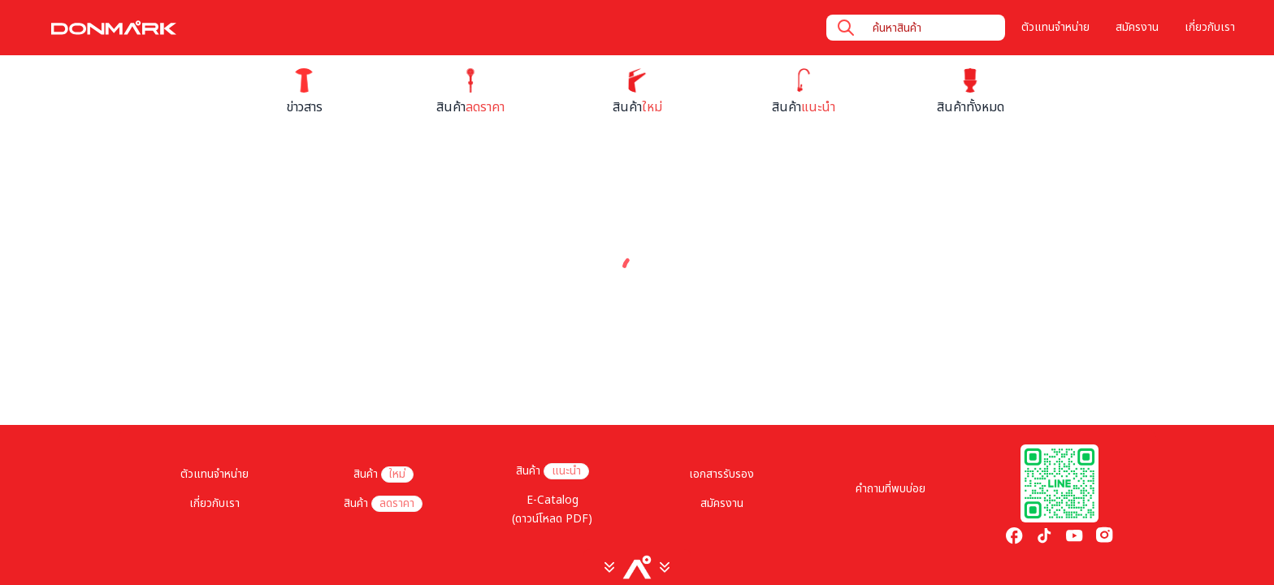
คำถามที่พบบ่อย (890, 489)
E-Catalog (552, 500)
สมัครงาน (1137, 27)
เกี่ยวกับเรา (1210, 27)
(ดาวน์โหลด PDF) (552, 518)
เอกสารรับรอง (721, 474)
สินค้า (383, 474)
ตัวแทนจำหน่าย (1055, 27)
